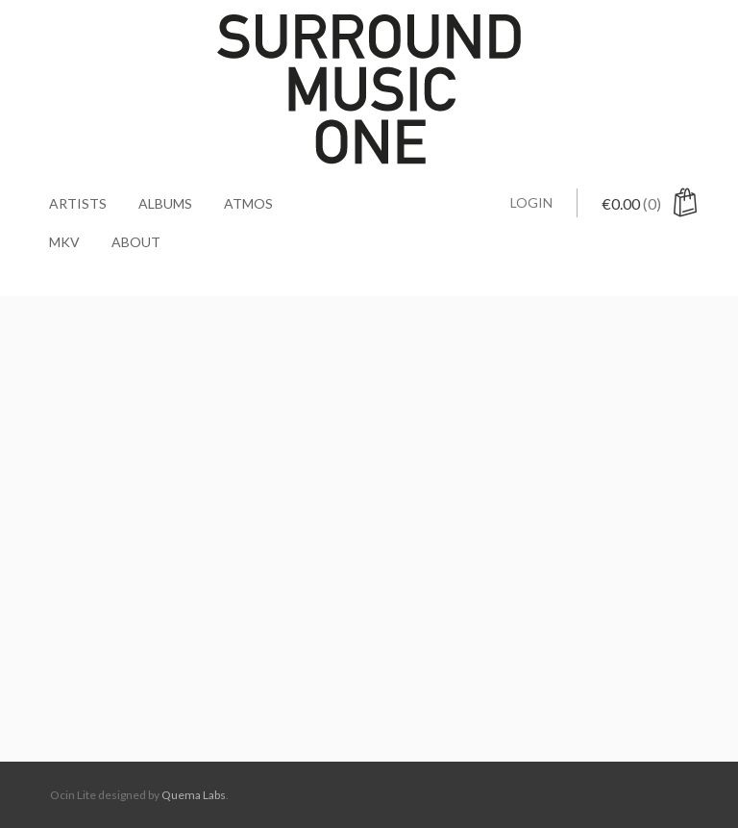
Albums (165, 203)
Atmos (248, 203)
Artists (78, 203)
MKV (64, 242)
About (135, 242)
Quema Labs (193, 795)
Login (531, 202)
